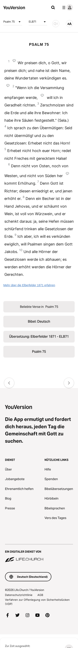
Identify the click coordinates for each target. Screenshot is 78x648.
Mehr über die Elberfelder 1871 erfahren (29, 285)
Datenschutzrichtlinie (18, 595)
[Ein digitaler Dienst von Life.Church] (39, 553)
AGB (40, 595)
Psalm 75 (12, 21)
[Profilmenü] (67, 7)
